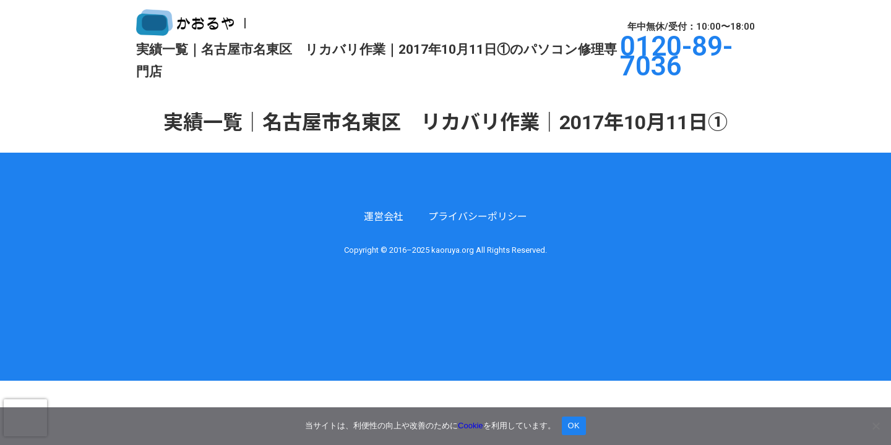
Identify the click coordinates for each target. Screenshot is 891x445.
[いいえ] (875, 426)
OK (574, 425)
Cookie (470, 425)
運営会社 (383, 216)
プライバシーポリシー (477, 216)
